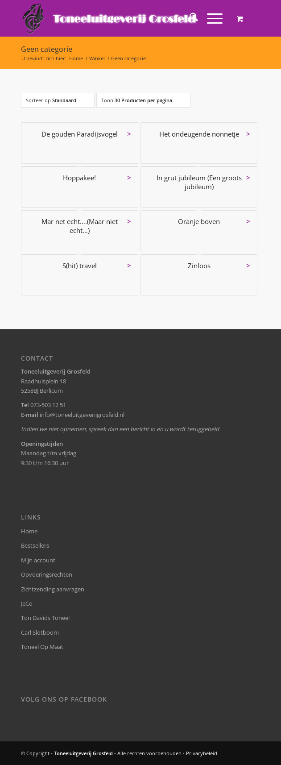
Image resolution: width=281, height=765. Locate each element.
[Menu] (210, 18)
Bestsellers (35, 545)
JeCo (27, 603)
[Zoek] (189, 18)
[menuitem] (189, 18)
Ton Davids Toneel (45, 618)
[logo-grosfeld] (116, 18)
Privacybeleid (201, 753)
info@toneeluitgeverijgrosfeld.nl (82, 415)
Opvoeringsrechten (46, 574)
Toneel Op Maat (42, 647)
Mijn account (38, 560)
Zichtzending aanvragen (52, 589)
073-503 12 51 (48, 405)
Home (29, 531)
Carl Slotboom (40, 632)
